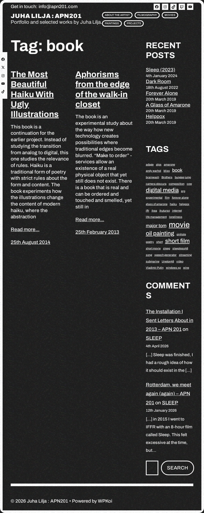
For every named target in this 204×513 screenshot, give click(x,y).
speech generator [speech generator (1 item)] (165, 255)
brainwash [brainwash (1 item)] (152, 177)
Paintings (112, 23)
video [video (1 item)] (179, 261)
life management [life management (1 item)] (156, 216)
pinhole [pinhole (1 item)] (181, 234)
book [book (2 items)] (177, 170)
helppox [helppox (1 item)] (184, 204)
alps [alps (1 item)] (158, 164)
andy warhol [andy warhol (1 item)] (153, 170)
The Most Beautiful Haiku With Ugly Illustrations (35, 94)
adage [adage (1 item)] (150, 164)
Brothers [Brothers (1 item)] (166, 177)
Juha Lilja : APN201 (46, 16)
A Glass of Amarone (168, 105)
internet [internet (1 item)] (177, 210)
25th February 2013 (97, 232)
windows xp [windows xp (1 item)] (173, 267)
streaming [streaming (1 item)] (185, 255)
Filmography (147, 15)
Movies (170, 15)
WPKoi (105, 501)
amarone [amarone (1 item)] (169, 164)
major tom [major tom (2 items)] (156, 225)
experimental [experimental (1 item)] (154, 197)
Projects (134, 23)
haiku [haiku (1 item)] (173, 204)
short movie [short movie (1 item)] (153, 248)
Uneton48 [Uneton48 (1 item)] (168, 261)
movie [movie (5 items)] (179, 224)
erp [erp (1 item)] (183, 191)
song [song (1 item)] (149, 255)
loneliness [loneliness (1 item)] (175, 216)
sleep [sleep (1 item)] (166, 248)
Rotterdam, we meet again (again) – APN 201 (168, 393)
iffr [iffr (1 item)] (147, 210)
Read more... (25, 229)
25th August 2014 (30, 242)
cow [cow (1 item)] (189, 183)
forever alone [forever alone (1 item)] (180, 197)
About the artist (117, 15)
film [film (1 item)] (167, 197)
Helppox (155, 116)
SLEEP (154, 338)
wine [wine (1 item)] (186, 267)
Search (177, 468)
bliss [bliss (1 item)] (167, 170)
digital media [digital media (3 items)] (162, 190)
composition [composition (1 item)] (176, 183)
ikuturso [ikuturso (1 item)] (164, 210)
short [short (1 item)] (159, 241)
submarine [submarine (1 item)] (152, 261)
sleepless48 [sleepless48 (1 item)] (180, 248)
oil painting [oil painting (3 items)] (160, 233)
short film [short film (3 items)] (177, 241)
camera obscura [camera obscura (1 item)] (156, 183)
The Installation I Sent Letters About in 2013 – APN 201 (169, 320)
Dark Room (158, 81)
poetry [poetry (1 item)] (150, 241)
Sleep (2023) (160, 69)
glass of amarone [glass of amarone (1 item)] (156, 204)
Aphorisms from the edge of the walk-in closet (102, 89)
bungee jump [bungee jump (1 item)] (183, 177)
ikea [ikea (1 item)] (154, 210)
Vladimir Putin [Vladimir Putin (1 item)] (155, 267)
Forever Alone (162, 93)
